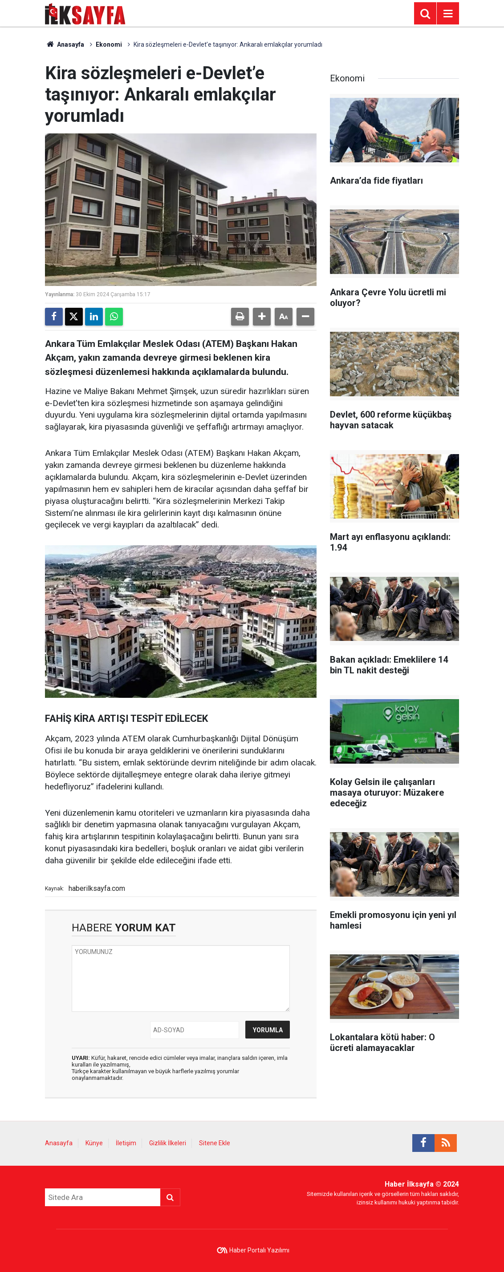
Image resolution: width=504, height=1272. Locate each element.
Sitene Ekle (214, 1143)
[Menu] (448, 13)
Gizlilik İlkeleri (167, 1143)
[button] (262, 317)
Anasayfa (64, 44)
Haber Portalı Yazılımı (259, 1250)
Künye (94, 1143)
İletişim (126, 1143)
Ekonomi (109, 44)
